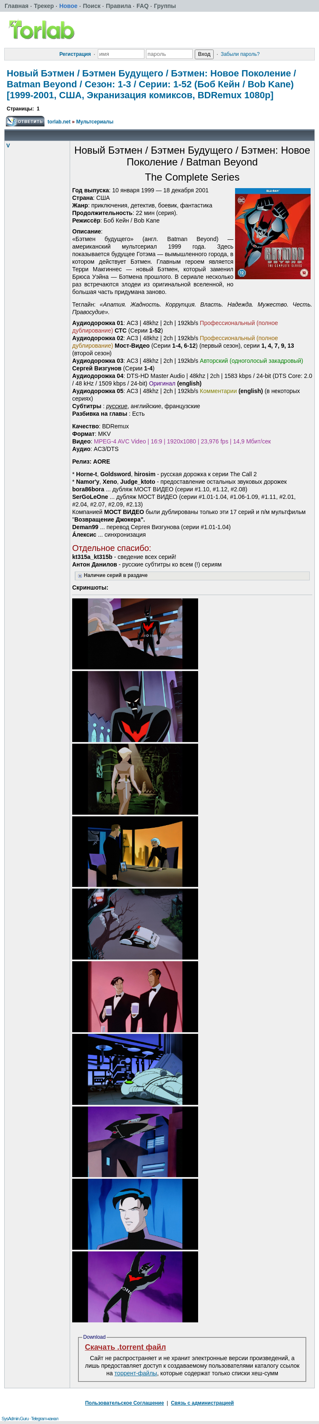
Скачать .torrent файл (125, 1347)
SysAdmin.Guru (15, 1418)
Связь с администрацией (202, 1403)
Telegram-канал (44, 1418)
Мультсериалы (94, 122)
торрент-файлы (136, 1373)
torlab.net (59, 122)
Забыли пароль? (240, 54)
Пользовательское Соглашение (124, 1403)
